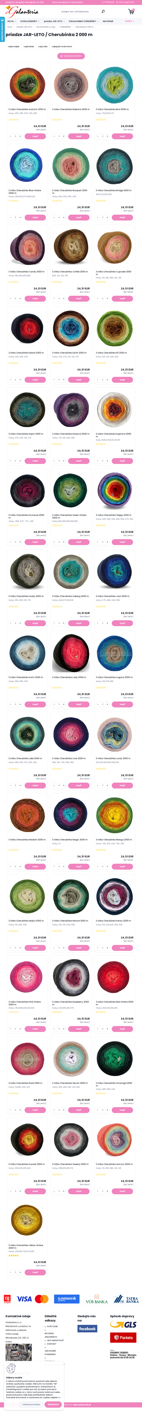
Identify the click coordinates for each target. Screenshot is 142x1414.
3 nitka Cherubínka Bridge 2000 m (114, 191)
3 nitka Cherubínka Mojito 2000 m (26, 925)
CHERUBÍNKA (65, 27)
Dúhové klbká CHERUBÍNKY (82, 21)
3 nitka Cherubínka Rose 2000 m (26, 1088)
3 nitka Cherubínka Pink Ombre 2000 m (25, 1008)
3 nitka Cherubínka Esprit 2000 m (26, 436)
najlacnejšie (13, 46)
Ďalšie (128, 21)
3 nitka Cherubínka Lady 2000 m (69, 680)
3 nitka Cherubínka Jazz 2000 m (113, 599)
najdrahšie (29, 46)
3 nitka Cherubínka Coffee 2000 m (70, 272)
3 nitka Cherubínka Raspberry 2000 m (70, 1008)
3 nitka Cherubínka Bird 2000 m (112, 109)
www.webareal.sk (82, 1411)
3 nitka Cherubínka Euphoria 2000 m (113, 437)
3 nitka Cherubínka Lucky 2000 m (113, 762)
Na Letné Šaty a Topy (46, 27)
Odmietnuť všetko (31, 1404)
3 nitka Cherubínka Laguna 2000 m (114, 680)
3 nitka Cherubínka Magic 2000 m (70, 844)
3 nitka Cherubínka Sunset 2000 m (27, 1170)
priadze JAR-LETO (53, 21)
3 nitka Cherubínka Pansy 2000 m (113, 925)
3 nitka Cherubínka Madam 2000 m (27, 844)
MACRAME (108, 21)
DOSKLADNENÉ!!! (28, 21)
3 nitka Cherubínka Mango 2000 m (114, 844)
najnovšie (42, 46)
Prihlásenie (109, 2)
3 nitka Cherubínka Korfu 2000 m (26, 680)
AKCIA (10, 21)
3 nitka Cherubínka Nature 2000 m (70, 925)
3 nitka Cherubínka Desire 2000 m (26, 354)
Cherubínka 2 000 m (84, 27)
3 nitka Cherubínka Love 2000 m (69, 762)
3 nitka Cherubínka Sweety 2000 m (70, 1170)
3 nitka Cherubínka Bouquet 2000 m (69, 192)
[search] (103, 12)
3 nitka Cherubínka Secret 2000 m (70, 1088)
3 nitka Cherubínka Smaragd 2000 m (114, 1090)
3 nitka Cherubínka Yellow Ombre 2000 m (26, 1253)
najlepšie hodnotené (62, 46)
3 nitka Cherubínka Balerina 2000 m (69, 111)
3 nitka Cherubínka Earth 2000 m (69, 354)
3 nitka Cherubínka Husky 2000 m (26, 599)
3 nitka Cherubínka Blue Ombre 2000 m (25, 192)
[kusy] (15, 137)
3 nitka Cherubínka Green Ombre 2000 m (69, 519)
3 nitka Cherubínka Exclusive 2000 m (26, 519)
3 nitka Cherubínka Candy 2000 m (27, 272)
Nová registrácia (126, 2)
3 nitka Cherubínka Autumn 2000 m (26, 111)
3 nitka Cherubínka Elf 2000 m (111, 354)
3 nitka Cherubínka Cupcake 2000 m (113, 274)
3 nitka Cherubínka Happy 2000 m (114, 517)
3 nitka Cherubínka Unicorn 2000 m (114, 1170)
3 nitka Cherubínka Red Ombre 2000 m (112, 1008)
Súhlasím (53, 1404)
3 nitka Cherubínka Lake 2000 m (25, 762)
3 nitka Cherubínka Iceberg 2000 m (70, 599)
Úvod (9, 27)
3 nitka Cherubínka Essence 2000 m (69, 437)
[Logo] (22, 11)
